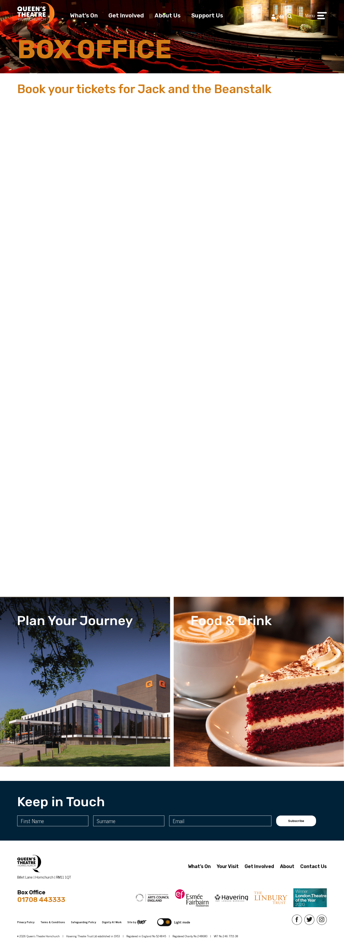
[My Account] (273, 16)
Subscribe (296, 821)
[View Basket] (281, 16)
